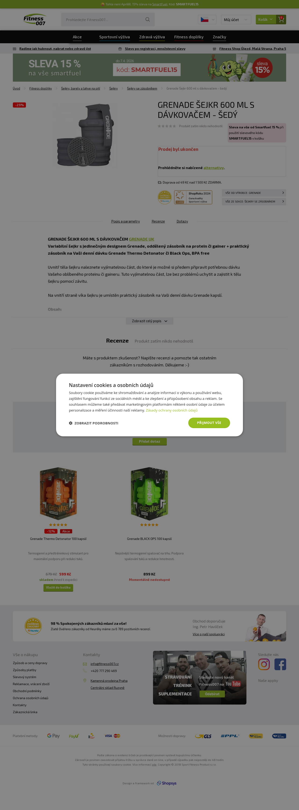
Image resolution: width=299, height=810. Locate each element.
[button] (93, 423)
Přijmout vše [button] (209, 422)
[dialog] (149, 405)
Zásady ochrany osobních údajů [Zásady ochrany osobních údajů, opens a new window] (172, 410)
